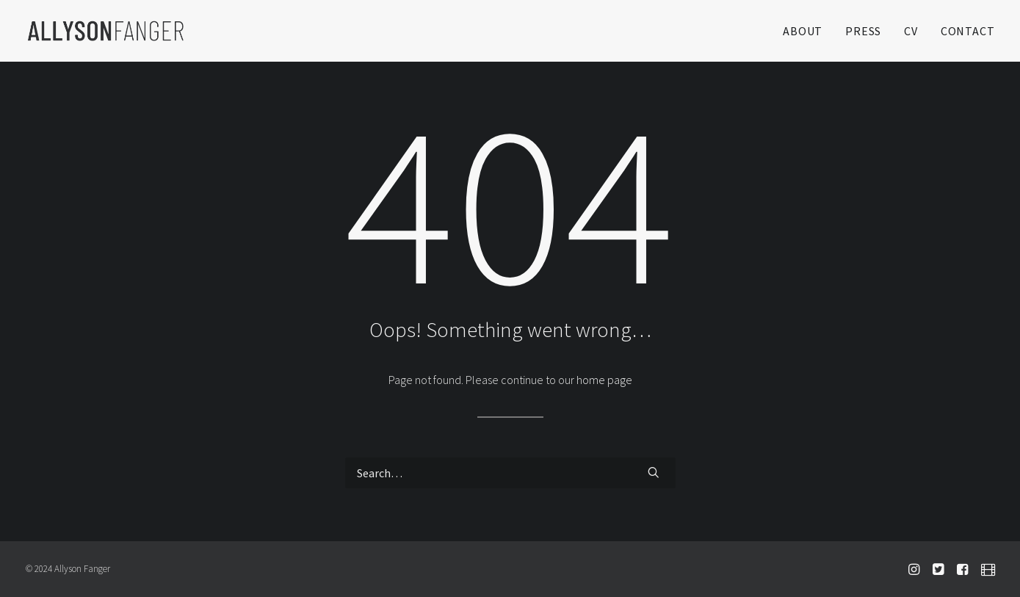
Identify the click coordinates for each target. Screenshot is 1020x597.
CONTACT (968, 30)
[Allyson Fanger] (106, 31)
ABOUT (802, 30)
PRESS (863, 30)
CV (911, 30)
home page (604, 379)
